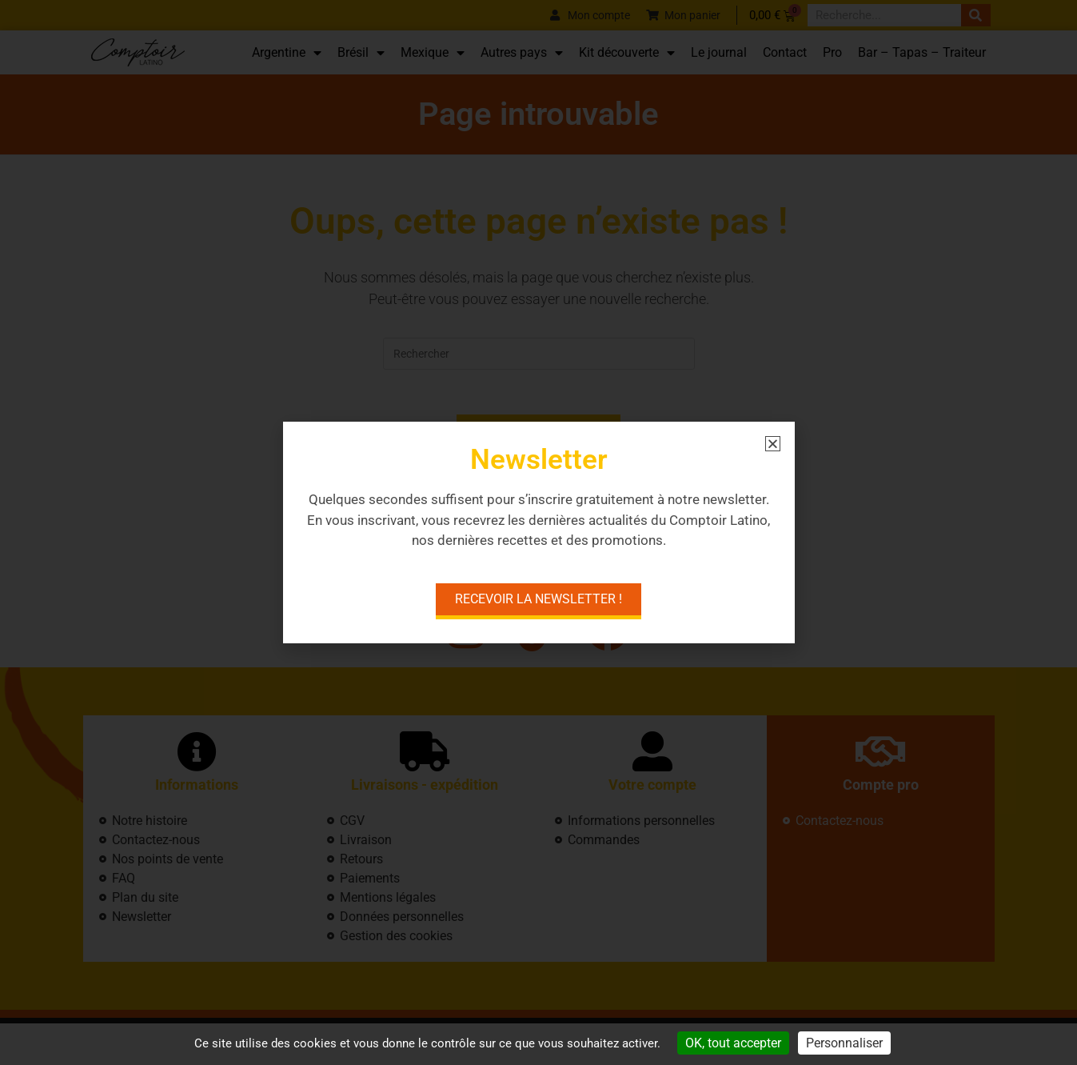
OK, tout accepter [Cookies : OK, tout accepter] (733, 1043)
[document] (538, 532)
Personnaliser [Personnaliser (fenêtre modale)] (844, 1043)
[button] (773, 444)
